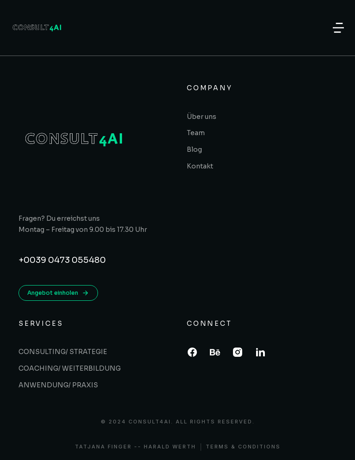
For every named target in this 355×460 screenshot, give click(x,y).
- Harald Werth (167, 447)
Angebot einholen (58, 293)
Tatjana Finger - (106, 447)
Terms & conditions (243, 447)
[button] (338, 28)
